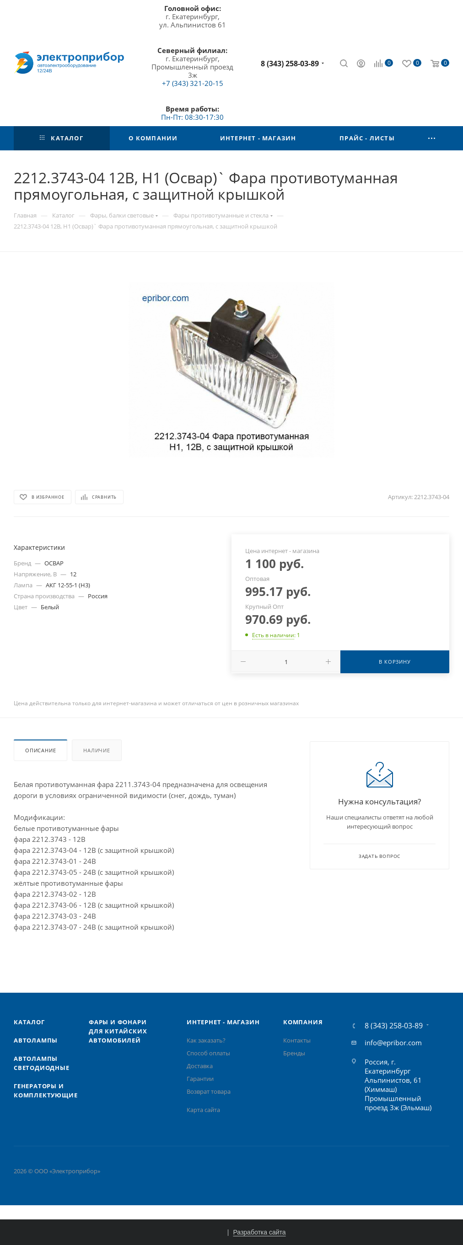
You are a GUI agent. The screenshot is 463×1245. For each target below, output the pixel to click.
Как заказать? (206, 1040)
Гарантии (200, 1079)
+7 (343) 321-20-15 (192, 83)
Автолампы (36, 1040)
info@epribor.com (393, 1042)
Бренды (294, 1053)
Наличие (96, 750)
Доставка (200, 1066)
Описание (40, 750)
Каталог (29, 1022)
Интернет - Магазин (223, 1022)
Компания (303, 1022)
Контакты (297, 1040)
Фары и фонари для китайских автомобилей (118, 1031)
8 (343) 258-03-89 (290, 64)
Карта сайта (203, 1110)
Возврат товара (209, 1091)
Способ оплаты (208, 1053)
